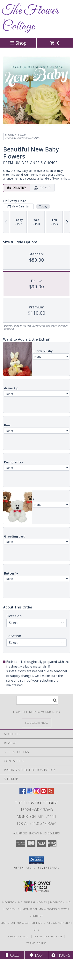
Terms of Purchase (48, 936)
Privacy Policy (19, 936)
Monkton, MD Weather (18, 922)
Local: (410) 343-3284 (36, 823)
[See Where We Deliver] (36, 722)
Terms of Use (36, 943)
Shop (18, 43)
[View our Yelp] (50, 793)
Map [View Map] (36, 955)
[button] (36, 860)
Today (43, 206)
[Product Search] (37, 700)
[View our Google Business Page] (29, 793)
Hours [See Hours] (60, 955)
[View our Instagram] (36, 793)
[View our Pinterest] (43, 793)
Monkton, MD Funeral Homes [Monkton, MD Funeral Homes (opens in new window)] (24, 902)
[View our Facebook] (22, 793)
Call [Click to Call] (12, 955)
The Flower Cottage (30, 19)
